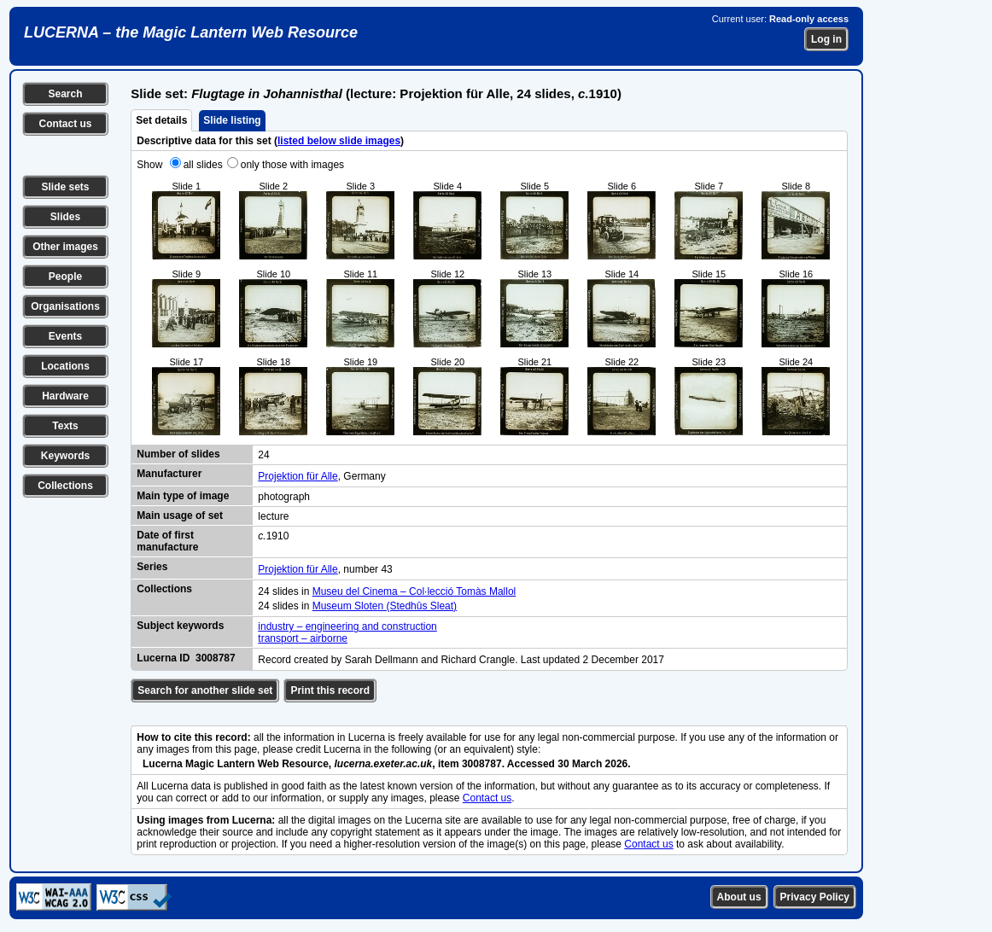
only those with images (292, 165)
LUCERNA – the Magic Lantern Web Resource (191, 32)
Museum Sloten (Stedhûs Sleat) (384, 606)
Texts (65, 426)
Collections (65, 486)
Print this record (330, 690)
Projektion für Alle (297, 476)
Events (65, 336)
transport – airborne (302, 638)
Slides (65, 217)
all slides (203, 165)
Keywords (65, 456)
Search (65, 94)
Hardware (65, 396)
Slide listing (231, 120)
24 (263, 455)
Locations (65, 366)
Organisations (65, 306)
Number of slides (178, 454)
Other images (65, 247)
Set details (161, 120)
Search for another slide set (204, 690)
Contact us (64, 124)
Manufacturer (169, 474)
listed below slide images (338, 141)
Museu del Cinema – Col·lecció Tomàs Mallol (414, 591)
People (65, 277)
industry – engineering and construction (347, 626)
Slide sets (65, 187)
